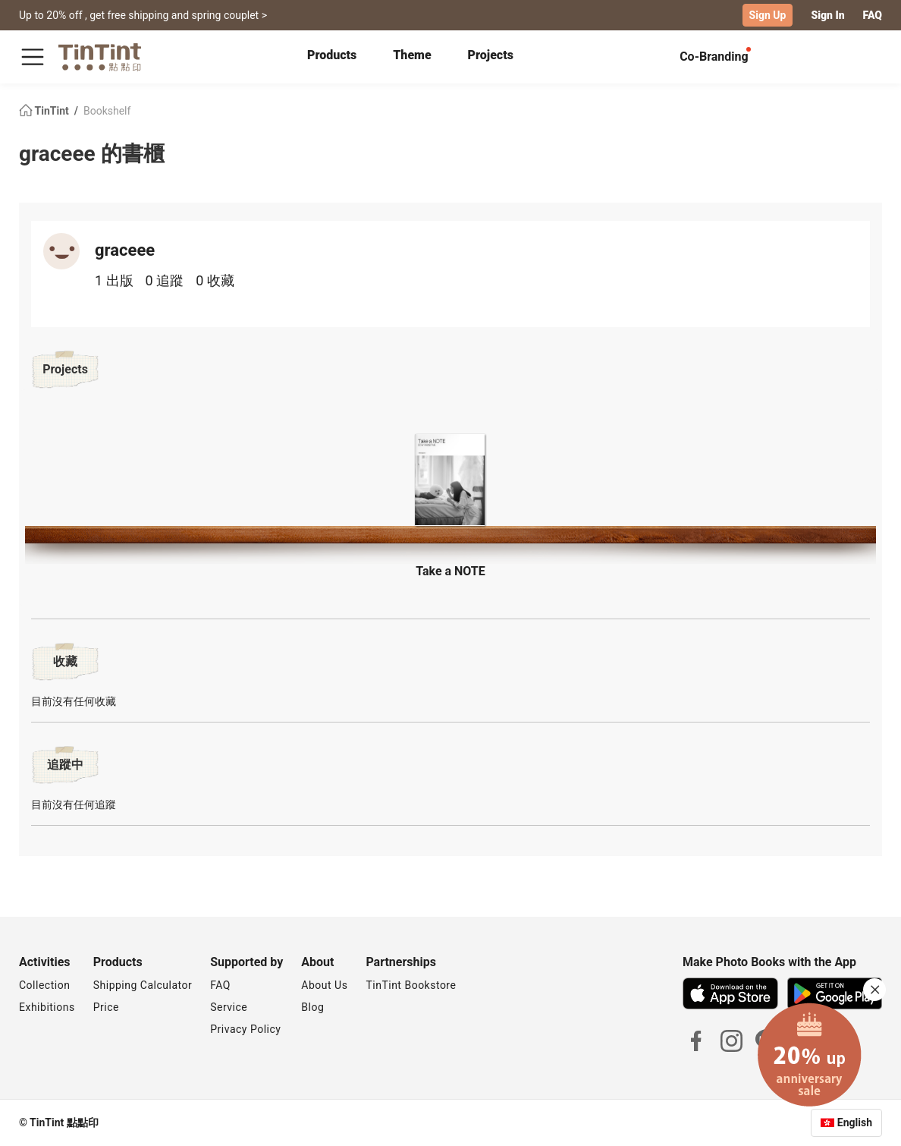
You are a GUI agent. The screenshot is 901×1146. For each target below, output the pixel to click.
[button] (450, 478)
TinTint (45, 111)
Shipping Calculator (143, 985)
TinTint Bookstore (411, 985)
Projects (490, 55)
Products (331, 55)
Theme (412, 55)
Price (106, 1007)
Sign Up (767, 15)
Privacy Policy (245, 1029)
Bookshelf (106, 111)
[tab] (332, 57)
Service (228, 1007)
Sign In (827, 15)
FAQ (872, 15)
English (854, 1122)
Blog (312, 1007)
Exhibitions (47, 1007)
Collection (44, 985)
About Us (324, 985)
